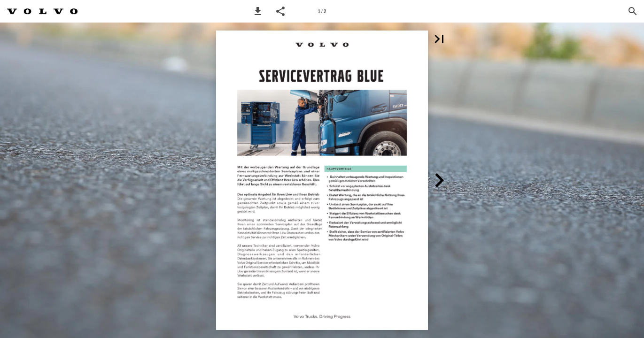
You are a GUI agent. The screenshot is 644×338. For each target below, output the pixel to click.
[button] (258, 11)
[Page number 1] (322, 11)
